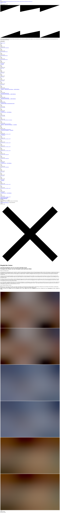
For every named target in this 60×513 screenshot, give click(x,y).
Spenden (7, 197)
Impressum (1, 198)
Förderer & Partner (3, 197)
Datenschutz (5, 198)
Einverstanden (2, 41)
